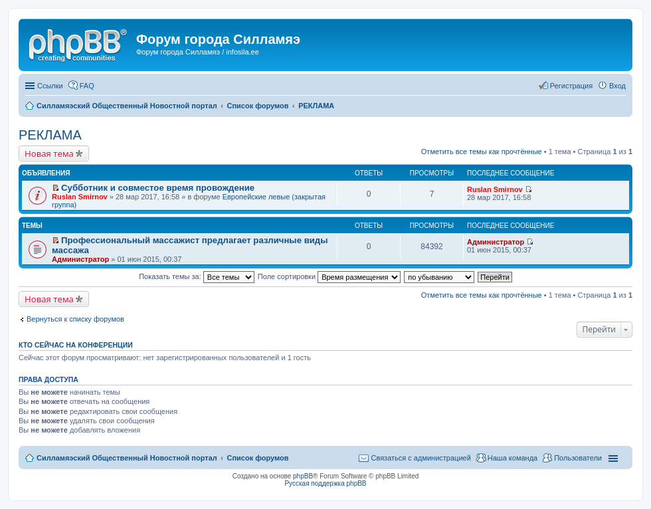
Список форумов (257, 458)
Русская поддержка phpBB (325, 483)
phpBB (303, 476)
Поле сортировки (329, 276)
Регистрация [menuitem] (571, 86)
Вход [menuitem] (617, 86)
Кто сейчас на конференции (76, 345)
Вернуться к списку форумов (75, 319)
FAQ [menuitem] (87, 86)
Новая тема (49, 153)
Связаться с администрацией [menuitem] (420, 458)
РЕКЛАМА (50, 135)
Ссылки (50, 86)
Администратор (80, 259)
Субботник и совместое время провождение (157, 188)
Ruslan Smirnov (80, 197)
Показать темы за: (196, 276)
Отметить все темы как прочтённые (481, 151)
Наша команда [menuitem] (512, 458)
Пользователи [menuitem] (578, 458)
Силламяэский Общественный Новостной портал (127, 458)
